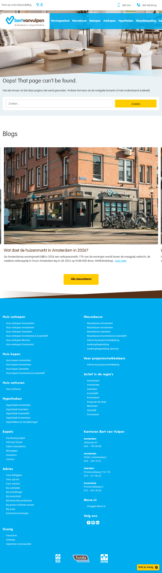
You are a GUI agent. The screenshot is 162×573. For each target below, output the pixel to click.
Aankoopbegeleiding (98, 344)
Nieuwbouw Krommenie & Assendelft (107, 335)
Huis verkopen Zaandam (19, 331)
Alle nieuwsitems (81, 279)
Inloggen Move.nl (96, 506)
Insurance (11, 454)
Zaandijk (91, 410)
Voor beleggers (14, 475)
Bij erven (10, 509)
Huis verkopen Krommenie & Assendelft (27, 335)
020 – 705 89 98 (92, 446)
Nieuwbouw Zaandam (99, 331)
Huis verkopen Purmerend (20, 344)
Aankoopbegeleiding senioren (103, 348)
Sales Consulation (16, 446)
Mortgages (12, 450)
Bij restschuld (13, 496)
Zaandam (92, 389)
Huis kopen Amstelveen (18, 364)
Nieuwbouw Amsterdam (100, 323)
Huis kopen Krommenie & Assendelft (25, 373)
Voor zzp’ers (12, 479)
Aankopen (109, 21)
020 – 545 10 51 (92, 460)
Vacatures (11, 535)
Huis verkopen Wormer (18, 340)
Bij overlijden (13, 487)
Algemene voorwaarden (18, 543)
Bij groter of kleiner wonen (20, 504)
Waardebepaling (146, 21)
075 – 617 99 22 (92, 475)
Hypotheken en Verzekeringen (22, 422)
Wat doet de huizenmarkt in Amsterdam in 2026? (46, 253)
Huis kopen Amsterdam (18, 360)
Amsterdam (93, 380)
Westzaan (92, 405)
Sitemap (10, 539)
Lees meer (121, 263)
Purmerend (93, 414)
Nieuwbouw (79, 21)
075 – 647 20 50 (92, 490)
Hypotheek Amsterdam (18, 405)
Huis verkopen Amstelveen (20, 327)
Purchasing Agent (15, 438)
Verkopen (95, 21)
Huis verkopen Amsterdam (20, 323)
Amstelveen (93, 384)
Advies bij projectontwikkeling (103, 340)
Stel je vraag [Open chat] (148, 567)
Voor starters (13, 483)
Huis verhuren (13, 389)
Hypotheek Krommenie (18, 417)
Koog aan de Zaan (96, 401)
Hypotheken (125, 21)
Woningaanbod (60, 21)
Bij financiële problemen (19, 500)
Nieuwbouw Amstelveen (100, 327)
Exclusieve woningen (17, 513)
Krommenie (93, 397)
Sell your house (14, 442)
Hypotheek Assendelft (17, 413)
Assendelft (92, 393)
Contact (10, 459)
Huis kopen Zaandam (17, 368)
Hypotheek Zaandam (17, 409)
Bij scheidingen (14, 492)
